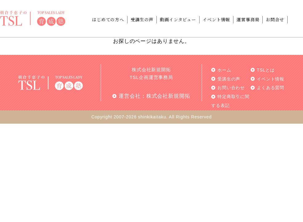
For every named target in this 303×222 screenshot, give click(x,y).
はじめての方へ (108, 19)
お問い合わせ (231, 87)
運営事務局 (247, 19)
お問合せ (275, 19)
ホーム (224, 70)
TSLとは (266, 70)
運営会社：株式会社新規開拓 (154, 96)
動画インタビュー (178, 19)
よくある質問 (270, 87)
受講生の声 (142, 19)
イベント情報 (216, 19)
